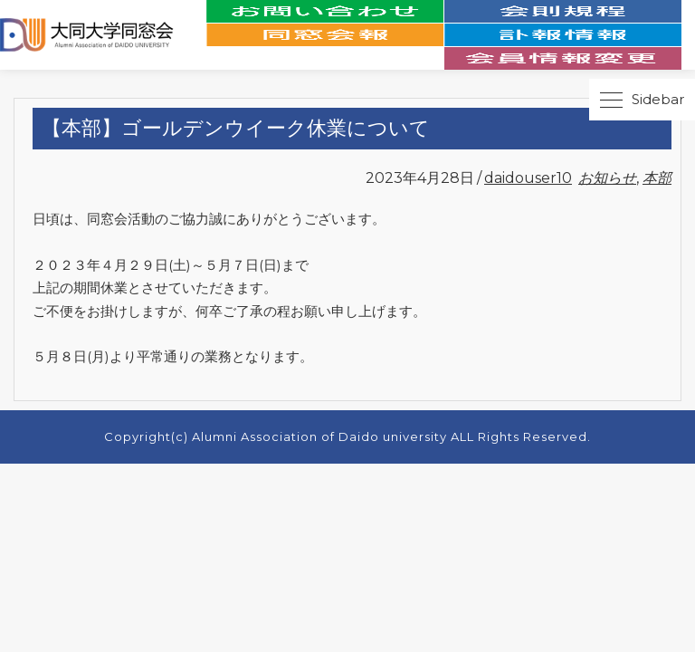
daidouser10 (528, 178)
